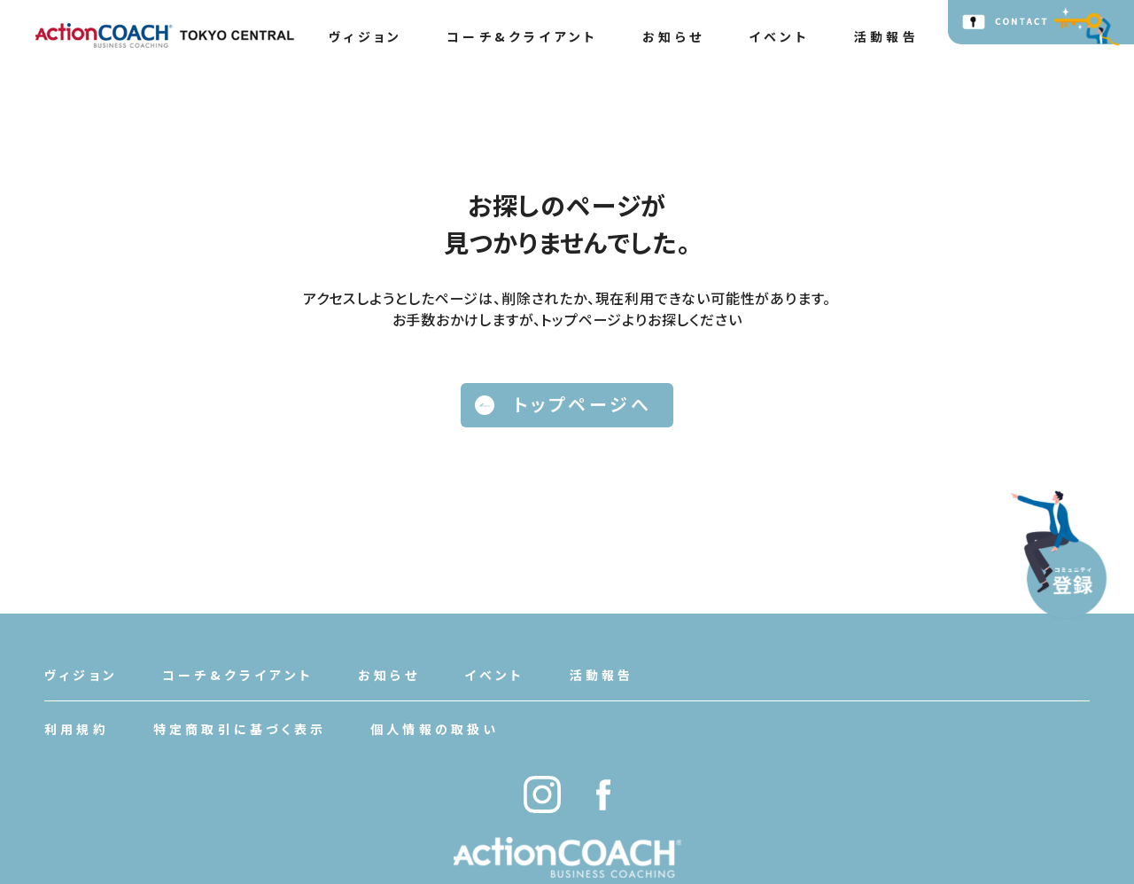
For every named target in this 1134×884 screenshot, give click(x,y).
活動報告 (886, 36)
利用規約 (76, 729)
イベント (779, 36)
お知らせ (673, 36)
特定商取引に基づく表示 (239, 729)
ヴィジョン (365, 36)
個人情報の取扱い (435, 729)
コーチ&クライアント (522, 36)
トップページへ (563, 404)
